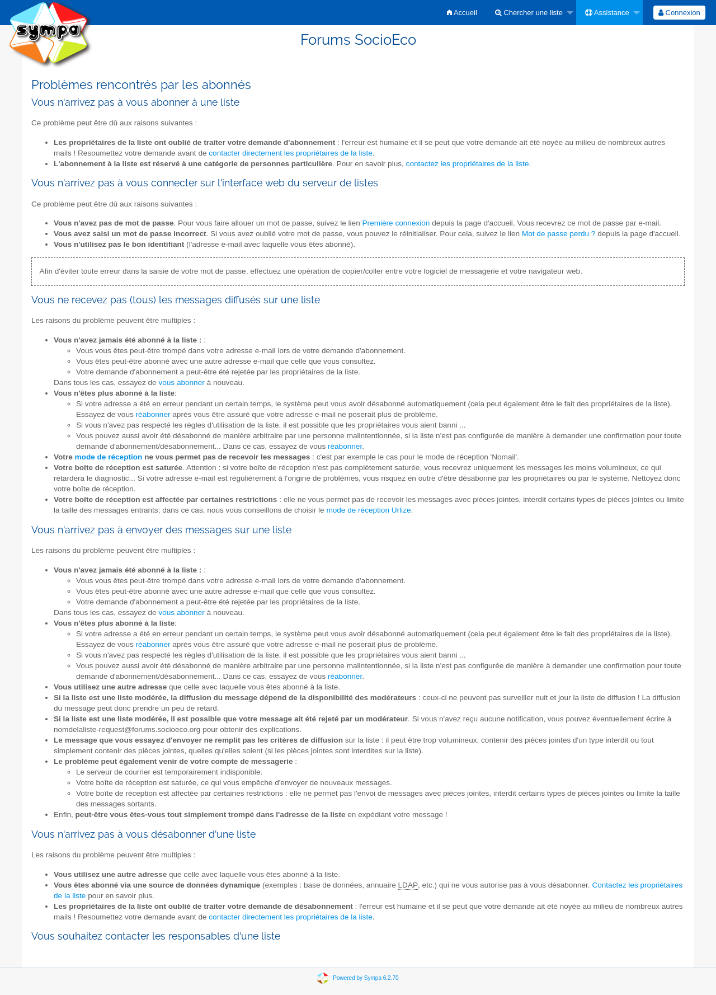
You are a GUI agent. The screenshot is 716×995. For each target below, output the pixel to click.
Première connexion (396, 223)
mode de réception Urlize (368, 510)
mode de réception (109, 457)
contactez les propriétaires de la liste (467, 163)
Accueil (462, 12)
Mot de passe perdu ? (559, 233)
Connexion (679, 12)
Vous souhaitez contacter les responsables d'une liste (155, 936)
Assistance (607, 12)
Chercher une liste (529, 12)
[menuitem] (462, 12)
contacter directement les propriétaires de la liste (290, 153)
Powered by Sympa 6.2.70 (365, 977)
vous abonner (181, 382)
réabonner (153, 414)
